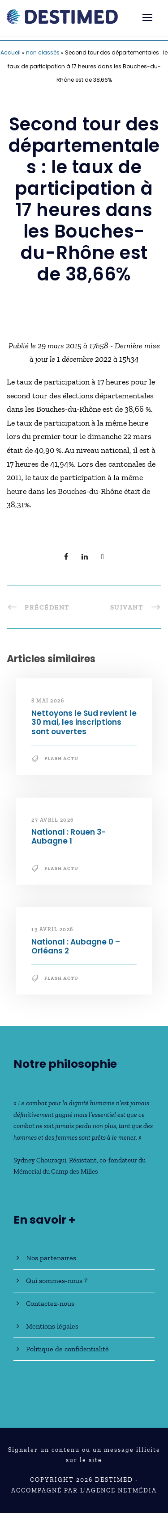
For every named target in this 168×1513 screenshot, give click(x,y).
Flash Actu (61, 758)
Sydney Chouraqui (39, 1160)
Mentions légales (52, 1326)
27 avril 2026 (52, 820)
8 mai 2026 (47, 701)
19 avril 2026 (52, 929)
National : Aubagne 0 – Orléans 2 (75, 946)
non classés (43, 52)
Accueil (10, 52)
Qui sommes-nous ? (56, 1280)
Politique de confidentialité (67, 1349)
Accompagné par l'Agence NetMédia (84, 1490)
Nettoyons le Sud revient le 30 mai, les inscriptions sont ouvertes (84, 722)
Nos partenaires (51, 1258)
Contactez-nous (50, 1303)
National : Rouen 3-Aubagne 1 (68, 836)
